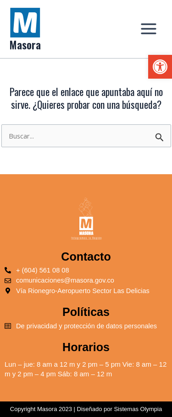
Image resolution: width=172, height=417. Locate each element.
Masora (25, 45)
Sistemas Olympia (138, 409)
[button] (160, 67)
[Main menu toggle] (148, 29)
